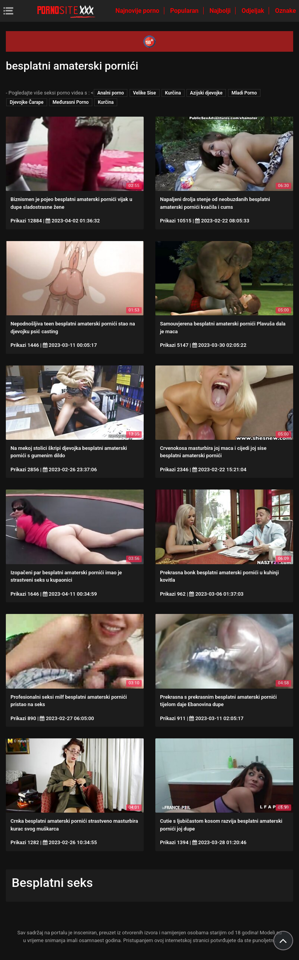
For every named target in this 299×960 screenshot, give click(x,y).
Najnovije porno (138, 10)
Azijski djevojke (206, 93)
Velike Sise (144, 93)
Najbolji (220, 10)
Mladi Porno (244, 93)
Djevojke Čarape (27, 102)
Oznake (285, 10)
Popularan (185, 10)
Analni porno (110, 93)
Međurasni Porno (71, 102)
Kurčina (173, 93)
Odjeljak (253, 10)
